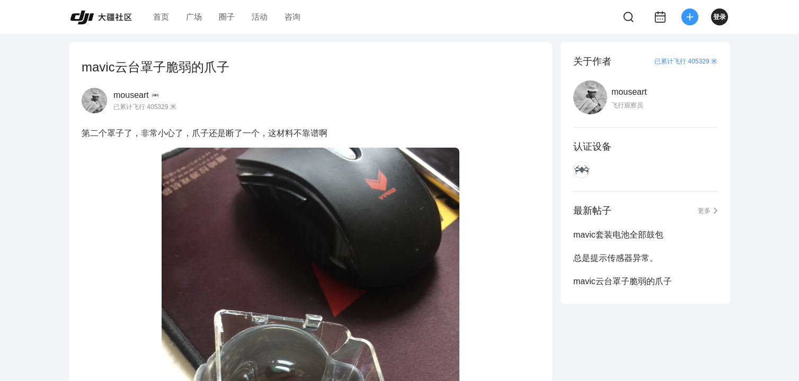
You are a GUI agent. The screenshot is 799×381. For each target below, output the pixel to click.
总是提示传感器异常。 (615, 257)
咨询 (292, 16)
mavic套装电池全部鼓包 (618, 234)
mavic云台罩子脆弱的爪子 (622, 281)
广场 (194, 16)
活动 (260, 16)
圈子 (227, 16)
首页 (161, 16)
